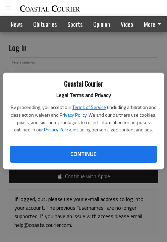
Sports (74, 24)
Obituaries (45, 24)
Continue (83, 154)
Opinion (101, 24)
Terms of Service (89, 107)
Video (127, 24)
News (16, 24)
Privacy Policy (73, 114)
